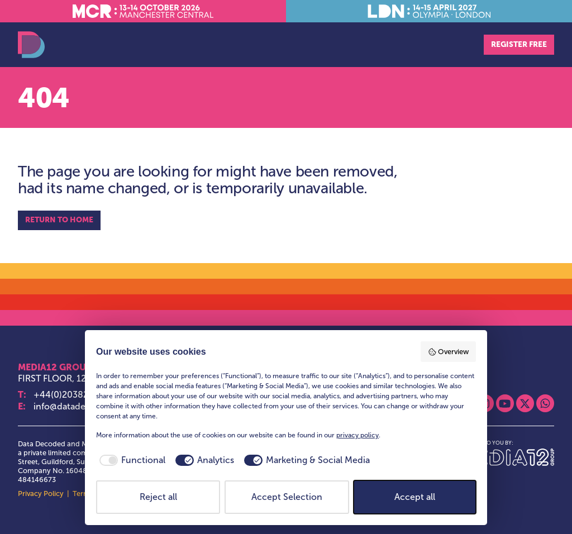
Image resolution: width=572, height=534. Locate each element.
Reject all (158, 497)
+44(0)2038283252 (74, 394)
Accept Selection (286, 497)
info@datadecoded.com (84, 406)
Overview (448, 351)
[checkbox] (130, 460)
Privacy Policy (41, 494)
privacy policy (357, 435)
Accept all (414, 497)
